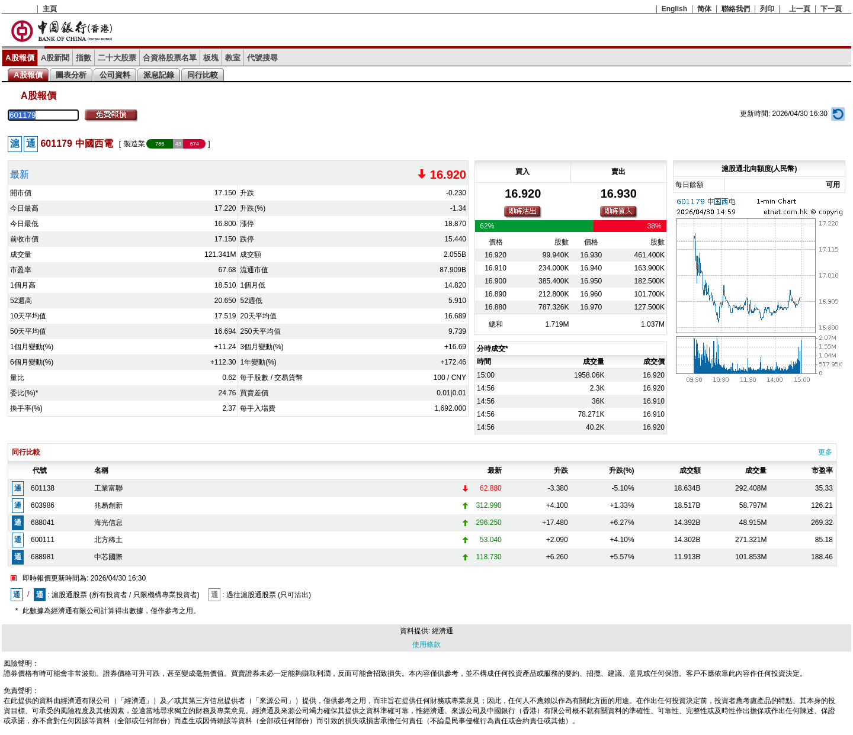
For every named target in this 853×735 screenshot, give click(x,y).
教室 (232, 57)
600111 (42, 540)
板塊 (211, 57)
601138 (42, 488)
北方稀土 (108, 540)
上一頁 (799, 9)
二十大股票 (117, 57)
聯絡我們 (735, 9)
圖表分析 (71, 74)
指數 (83, 57)
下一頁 (831, 9)
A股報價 (19, 57)
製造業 (134, 144)
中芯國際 (108, 557)
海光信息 (108, 522)
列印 (767, 9)
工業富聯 (108, 488)
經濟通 (442, 631)
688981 (42, 557)
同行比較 (202, 74)
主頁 (50, 9)
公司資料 (115, 74)
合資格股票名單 (170, 57)
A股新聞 (55, 57)
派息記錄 (158, 74)
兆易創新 (108, 505)
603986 (42, 505)
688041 (42, 522)
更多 (825, 452)
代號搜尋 (262, 57)
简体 (704, 9)
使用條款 (426, 644)
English (674, 9)
